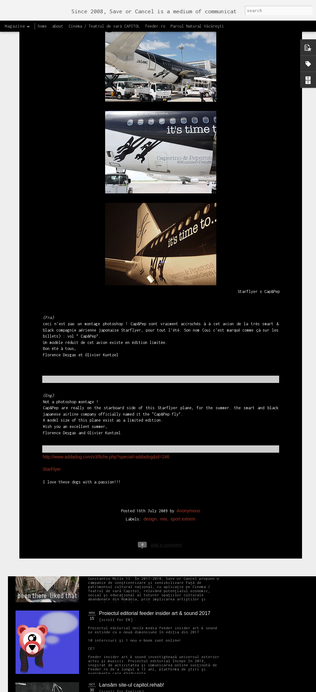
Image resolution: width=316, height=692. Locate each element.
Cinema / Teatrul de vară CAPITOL (104, 26)
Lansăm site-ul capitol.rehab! (131, 685)
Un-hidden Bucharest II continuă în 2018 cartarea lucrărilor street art (128, 297)
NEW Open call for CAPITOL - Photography (76, 485)
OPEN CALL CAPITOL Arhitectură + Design (148, 342)
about (57, 26)
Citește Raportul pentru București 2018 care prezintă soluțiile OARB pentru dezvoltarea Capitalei (278, 300)
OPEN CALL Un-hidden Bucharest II (49, 291)
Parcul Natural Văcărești (197, 26)
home (42, 26)
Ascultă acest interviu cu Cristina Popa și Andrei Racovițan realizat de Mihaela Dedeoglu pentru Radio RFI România (203, 303)
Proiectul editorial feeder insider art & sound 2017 (154, 613)
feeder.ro (155, 26)
